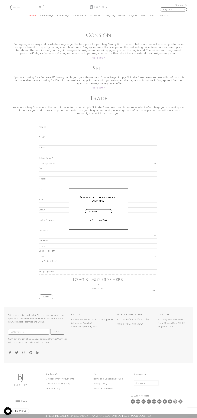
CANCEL (103, 220)
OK (91, 220)
